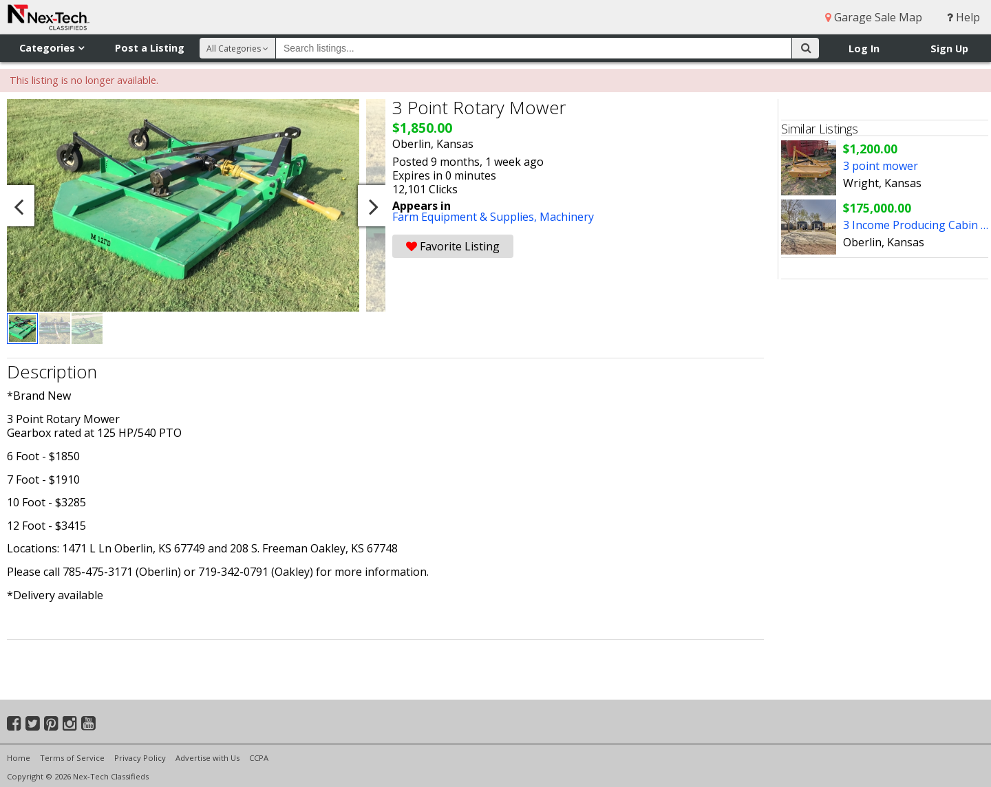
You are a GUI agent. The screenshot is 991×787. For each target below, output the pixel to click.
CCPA (258, 758)
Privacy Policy (140, 758)
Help (963, 17)
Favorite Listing (453, 246)
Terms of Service (72, 758)
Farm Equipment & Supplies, (466, 216)
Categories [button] (51, 47)
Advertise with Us (207, 758)
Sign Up (949, 48)
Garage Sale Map (873, 17)
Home (18, 758)
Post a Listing (149, 47)
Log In (864, 48)
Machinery (567, 216)
